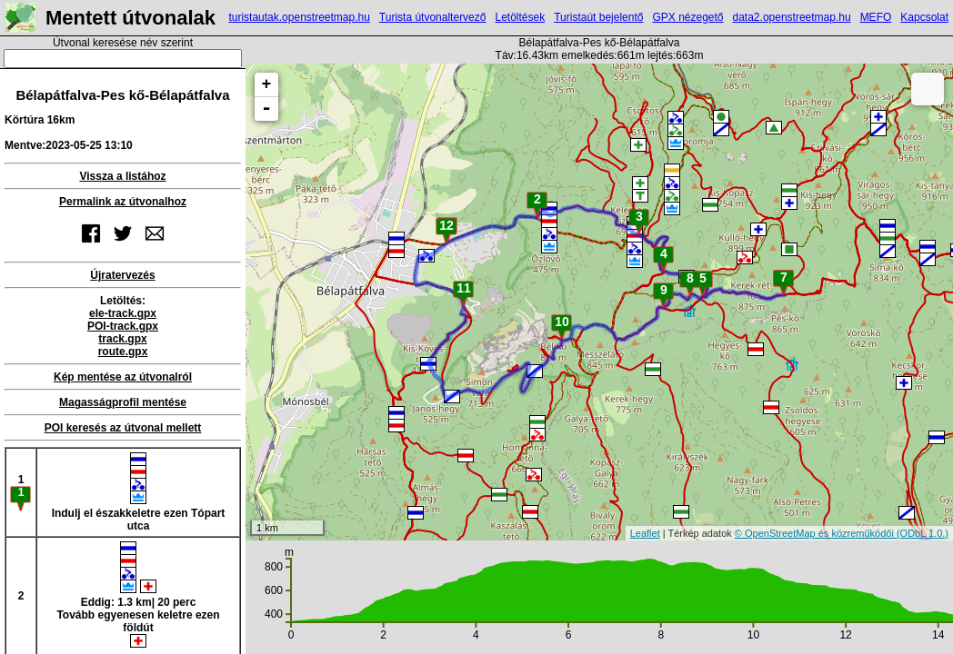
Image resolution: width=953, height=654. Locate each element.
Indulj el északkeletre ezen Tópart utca (139, 492)
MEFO (876, 17)
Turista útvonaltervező (433, 17)
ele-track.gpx (122, 313)
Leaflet (645, 533)
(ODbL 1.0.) (922, 533)
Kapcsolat (924, 17)
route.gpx (123, 351)
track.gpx (122, 338)
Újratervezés (122, 275)
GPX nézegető (687, 17)
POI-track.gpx (122, 326)
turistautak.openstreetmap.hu (298, 17)
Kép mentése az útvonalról (123, 377)
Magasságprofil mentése (122, 402)
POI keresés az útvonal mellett (123, 427)
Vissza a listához (122, 176)
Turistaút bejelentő (598, 17)
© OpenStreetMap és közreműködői (816, 533)
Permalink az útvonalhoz (122, 201)
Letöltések (520, 17)
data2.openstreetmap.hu (792, 17)
